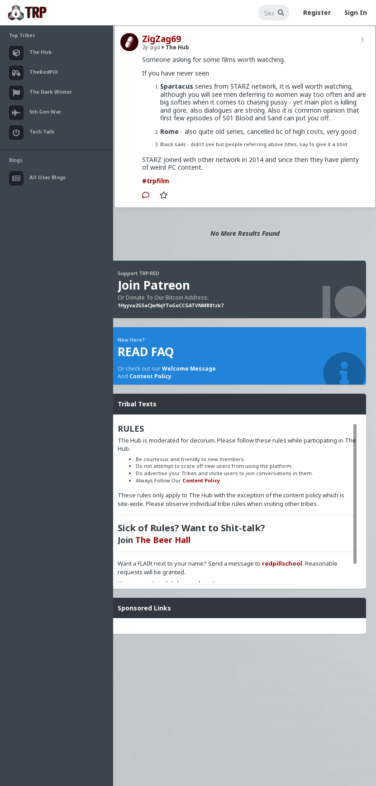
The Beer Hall (162, 539)
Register (317, 12)
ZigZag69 (161, 39)
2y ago (151, 47)
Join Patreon (154, 285)
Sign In (355, 12)
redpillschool (282, 563)
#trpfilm (155, 180)
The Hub (175, 47)
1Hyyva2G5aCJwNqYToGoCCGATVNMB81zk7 (171, 305)
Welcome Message (189, 368)
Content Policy (150, 376)
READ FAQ (146, 351)
